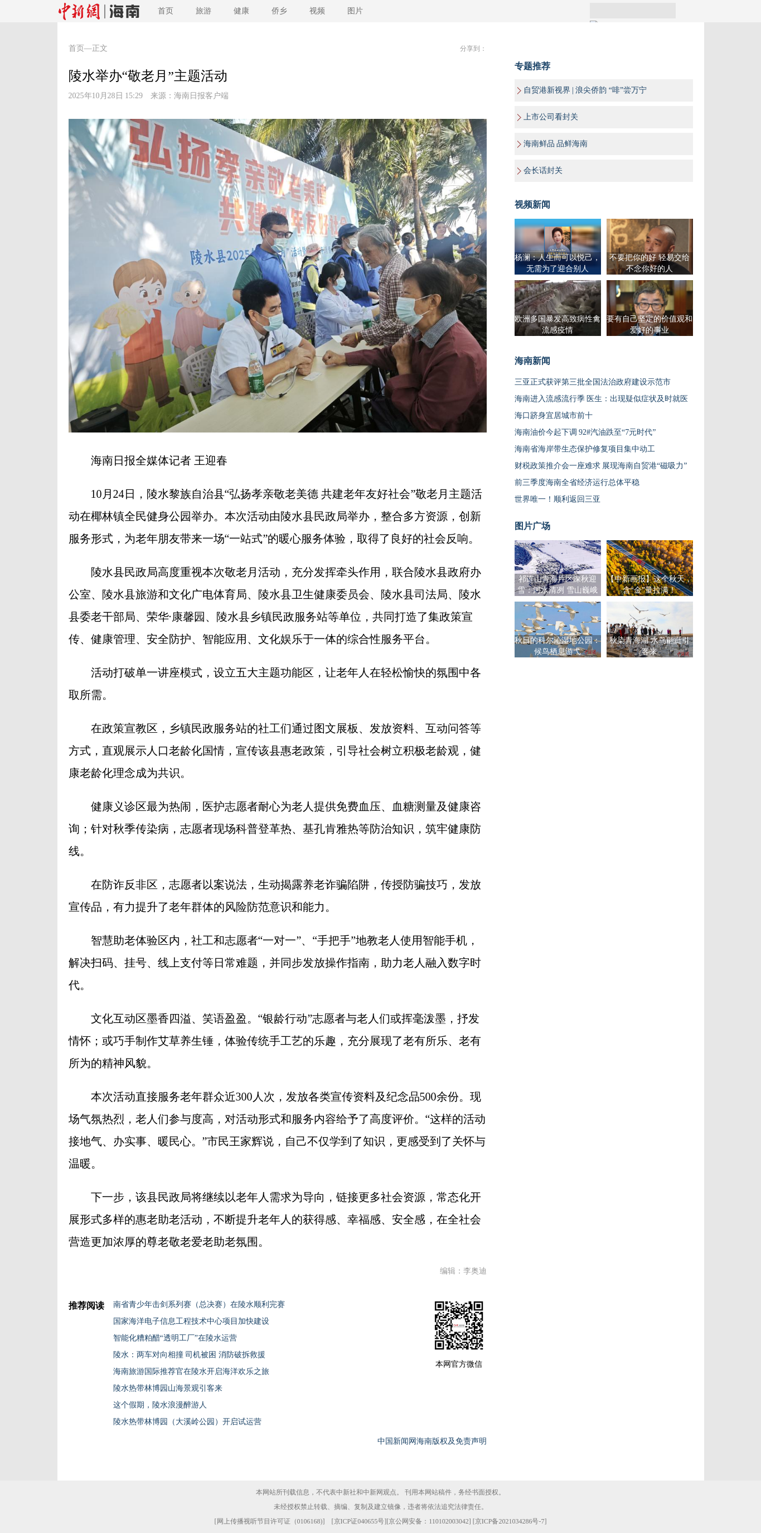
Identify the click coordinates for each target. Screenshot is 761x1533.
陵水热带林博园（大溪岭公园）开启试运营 (187, 1421)
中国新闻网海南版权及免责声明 (432, 1441)
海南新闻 (532, 361)
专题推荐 (532, 66)
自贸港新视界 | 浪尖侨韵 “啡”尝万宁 (585, 90)
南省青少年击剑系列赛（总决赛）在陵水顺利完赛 (199, 1304)
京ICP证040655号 (359, 1521)
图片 (355, 11)
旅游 (203, 11)
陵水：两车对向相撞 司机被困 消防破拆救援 (189, 1355)
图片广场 (532, 526)
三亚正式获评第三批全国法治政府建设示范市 (593, 382)
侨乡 (279, 11)
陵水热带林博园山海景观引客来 (167, 1388)
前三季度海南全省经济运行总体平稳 (577, 482)
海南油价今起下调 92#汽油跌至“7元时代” (585, 432)
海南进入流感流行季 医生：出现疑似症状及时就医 (602, 399)
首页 (165, 11)
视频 (317, 11)
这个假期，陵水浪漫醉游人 (160, 1405)
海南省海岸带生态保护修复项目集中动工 (585, 449)
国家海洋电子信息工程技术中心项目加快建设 (191, 1321)
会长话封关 (543, 170)
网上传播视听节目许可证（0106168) (270, 1521)
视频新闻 (532, 204)
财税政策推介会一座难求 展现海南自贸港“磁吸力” (601, 466)
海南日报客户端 (201, 96)
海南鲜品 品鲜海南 (556, 144)
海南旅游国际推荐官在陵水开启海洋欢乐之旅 (191, 1371)
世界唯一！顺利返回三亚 (557, 499)
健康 (241, 11)
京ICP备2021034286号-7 (510, 1521)
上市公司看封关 (551, 117)
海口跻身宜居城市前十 (554, 415)
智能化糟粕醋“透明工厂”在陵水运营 (175, 1338)
